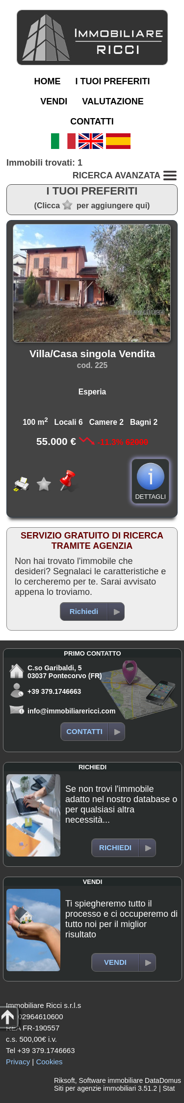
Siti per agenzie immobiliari (95, 1088)
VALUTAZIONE (112, 101)
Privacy (18, 1061)
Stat (168, 1088)
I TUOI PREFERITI (112, 81)
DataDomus (163, 1080)
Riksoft (64, 1080)
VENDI (53, 101)
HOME (47, 81)
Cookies (49, 1061)
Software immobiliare (111, 1080)
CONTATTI (91, 121)
